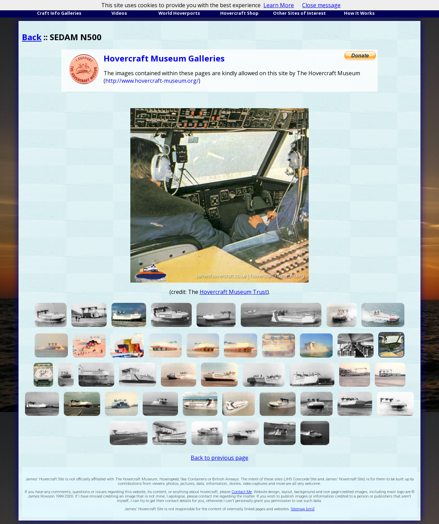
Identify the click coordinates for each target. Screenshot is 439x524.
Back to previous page (219, 458)
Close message (321, 5)
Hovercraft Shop (239, 13)
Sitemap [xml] (303, 509)
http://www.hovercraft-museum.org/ (152, 80)
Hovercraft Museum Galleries (164, 58)
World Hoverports (179, 13)
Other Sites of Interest (299, 13)
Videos (119, 13)
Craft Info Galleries (59, 13)
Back (31, 37)
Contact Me (242, 492)
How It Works (359, 13)
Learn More (278, 5)
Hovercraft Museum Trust (233, 292)
